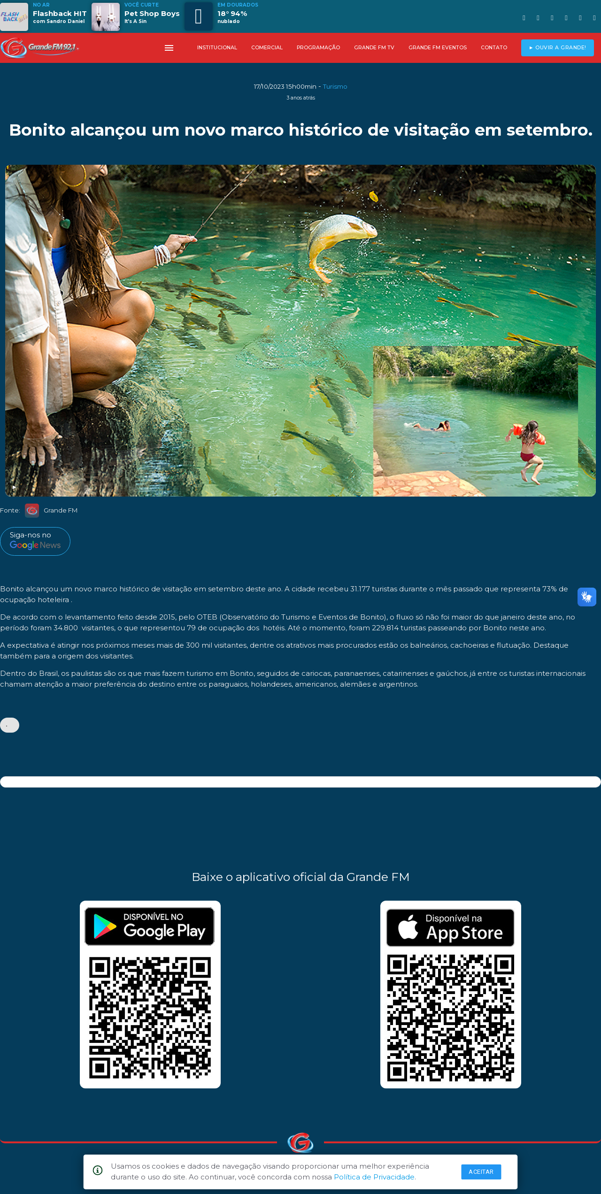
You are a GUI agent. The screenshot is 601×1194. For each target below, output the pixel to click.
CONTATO (494, 48)
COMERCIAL (267, 48)
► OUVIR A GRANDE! (557, 48)
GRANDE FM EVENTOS (437, 48)
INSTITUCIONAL (217, 48)
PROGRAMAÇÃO (318, 48)
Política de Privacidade (374, 1176)
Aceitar (481, 1171)
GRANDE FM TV (374, 48)
